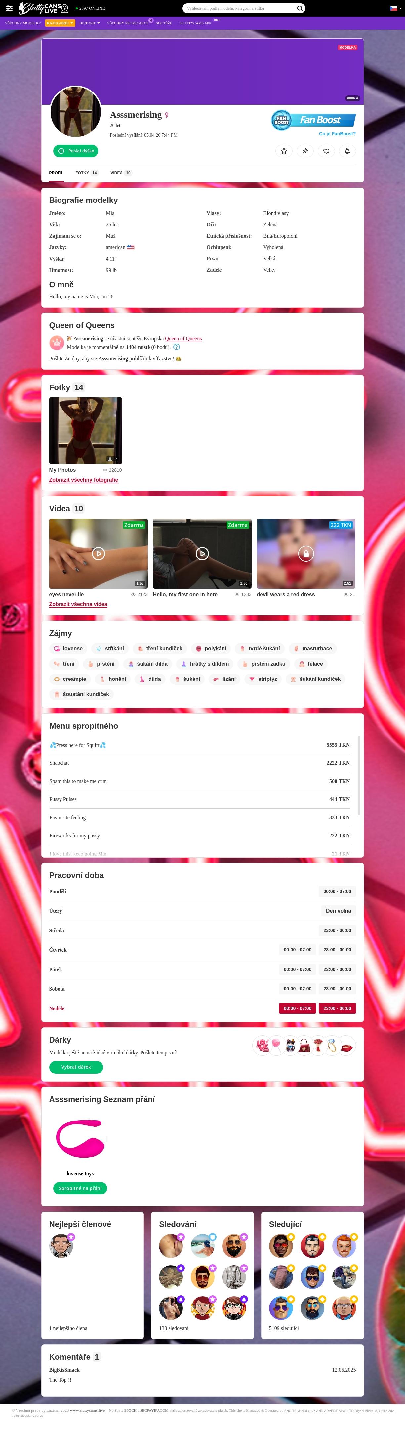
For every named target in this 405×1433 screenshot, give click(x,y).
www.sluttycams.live (87, 1410)
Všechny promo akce (129, 22)
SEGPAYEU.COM (154, 1410)
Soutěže (164, 23)
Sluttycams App (197, 22)
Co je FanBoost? (337, 133)
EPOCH (130, 1410)
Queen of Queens (183, 338)
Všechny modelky (23, 23)
